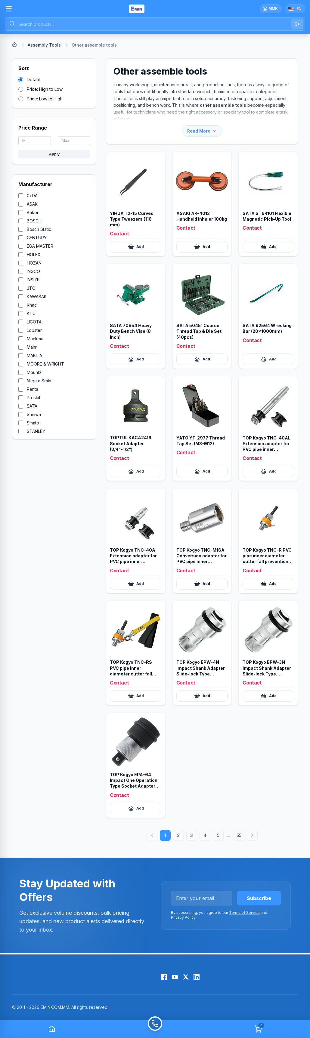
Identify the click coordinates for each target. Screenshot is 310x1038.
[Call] (154, 1029)
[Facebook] (164, 977)
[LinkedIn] (197, 977)
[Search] (297, 24)
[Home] (14, 44)
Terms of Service (244, 912)
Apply (54, 154)
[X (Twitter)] (186, 977)
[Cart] (258, 1029)
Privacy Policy (183, 917)
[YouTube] (175, 977)
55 (239, 835)
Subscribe (259, 898)
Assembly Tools (44, 44)
